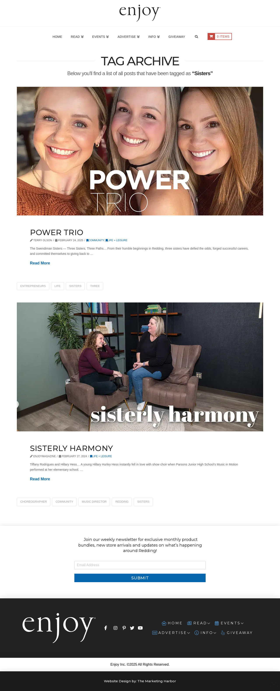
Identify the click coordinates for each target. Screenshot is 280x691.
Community (95, 240)
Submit (140, 577)
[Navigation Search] (196, 36)
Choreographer (33, 501)
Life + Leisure (116, 240)
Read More (40, 263)
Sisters (75, 286)
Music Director (94, 501)
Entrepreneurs (33, 286)
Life (57, 286)
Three (95, 286)
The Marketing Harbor (156, 681)
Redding (121, 501)
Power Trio (57, 232)
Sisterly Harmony (71, 448)
